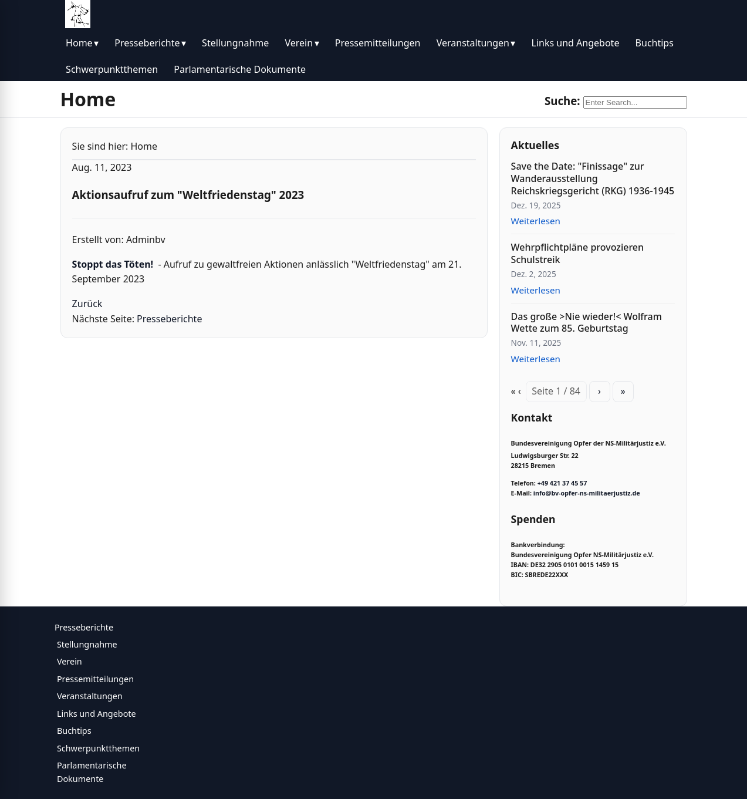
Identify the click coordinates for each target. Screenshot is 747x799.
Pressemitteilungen (378, 42)
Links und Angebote (576, 42)
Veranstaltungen (473, 42)
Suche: (562, 100)
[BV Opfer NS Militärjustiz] (78, 14)
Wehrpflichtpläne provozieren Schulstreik (577, 253)
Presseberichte (147, 42)
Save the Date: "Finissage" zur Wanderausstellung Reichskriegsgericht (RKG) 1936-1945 (593, 178)
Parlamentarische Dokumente (240, 69)
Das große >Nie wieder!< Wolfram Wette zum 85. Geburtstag (586, 322)
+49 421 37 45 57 (562, 483)
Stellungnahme (235, 42)
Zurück (87, 303)
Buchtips (655, 42)
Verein (299, 42)
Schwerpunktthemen (112, 69)
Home (79, 42)
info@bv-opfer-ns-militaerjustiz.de (586, 493)
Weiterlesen (535, 221)
